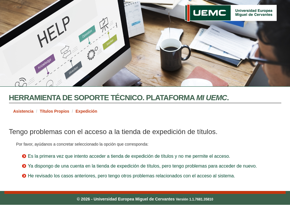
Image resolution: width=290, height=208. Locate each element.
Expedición (86, 111)
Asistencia (23, 111)
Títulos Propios (54, 111)
